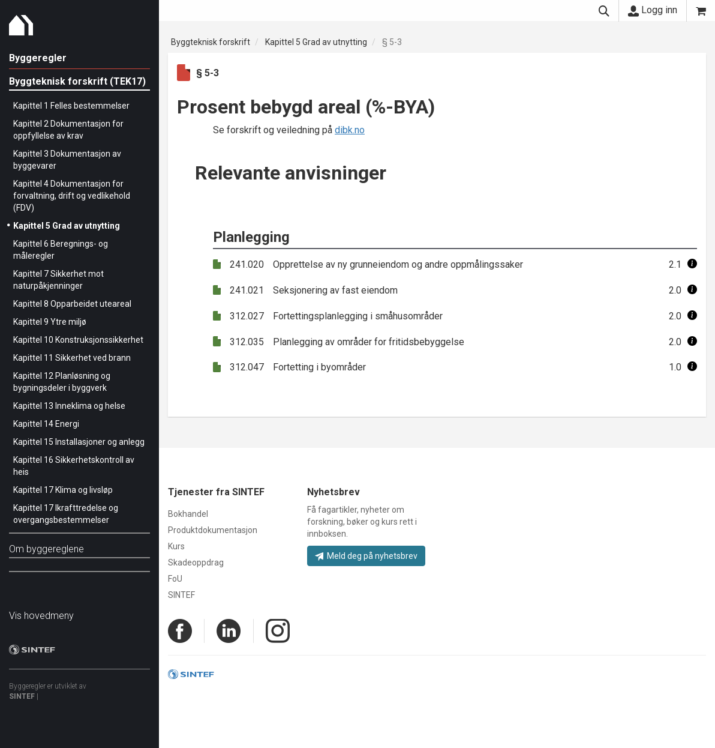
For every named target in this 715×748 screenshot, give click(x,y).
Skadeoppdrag (196, 562)
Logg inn (652, 10)
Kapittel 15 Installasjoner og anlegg (79, 442)
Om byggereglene (46, 549)
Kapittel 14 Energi (46, 424)
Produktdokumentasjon (212, 530)
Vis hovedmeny (41, 615)
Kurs (176, 546)
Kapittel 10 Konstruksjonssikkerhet (78, 340)
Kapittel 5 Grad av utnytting (66, 226)
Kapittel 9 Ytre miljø (49, 322)
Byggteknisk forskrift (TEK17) (77, 81)
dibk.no (350, 130)
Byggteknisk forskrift (210, 42)
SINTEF (22, 696)
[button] (692, 264)
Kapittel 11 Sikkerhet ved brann (72, 358)
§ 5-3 (392, 42)
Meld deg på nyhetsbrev (366, 556)
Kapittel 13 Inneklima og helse (69, 406)
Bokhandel (188, 514)
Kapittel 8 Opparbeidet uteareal (72, 304)
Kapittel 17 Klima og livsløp (63, 490)
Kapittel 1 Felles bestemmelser (71, 105)
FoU (175, 579)
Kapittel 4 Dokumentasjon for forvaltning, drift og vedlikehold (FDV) (71, 196)
